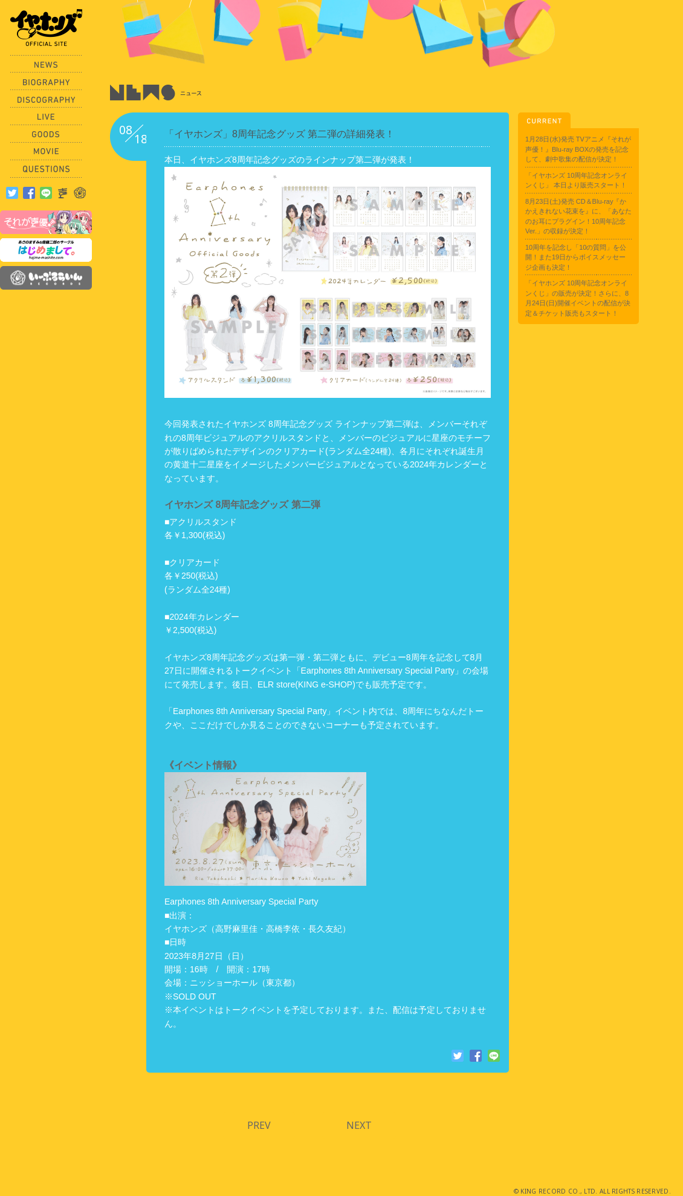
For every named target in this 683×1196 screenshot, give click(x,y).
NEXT (359, 1125)
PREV (259, 1125)
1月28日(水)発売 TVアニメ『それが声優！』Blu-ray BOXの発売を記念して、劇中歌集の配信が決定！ (578, 149)
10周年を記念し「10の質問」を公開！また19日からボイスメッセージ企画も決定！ (575, 257)
